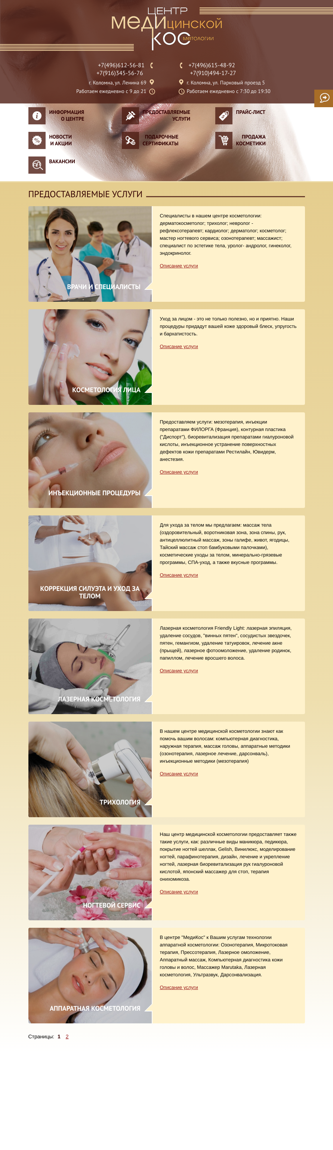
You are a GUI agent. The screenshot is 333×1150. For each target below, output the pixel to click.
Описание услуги (179, 266)
